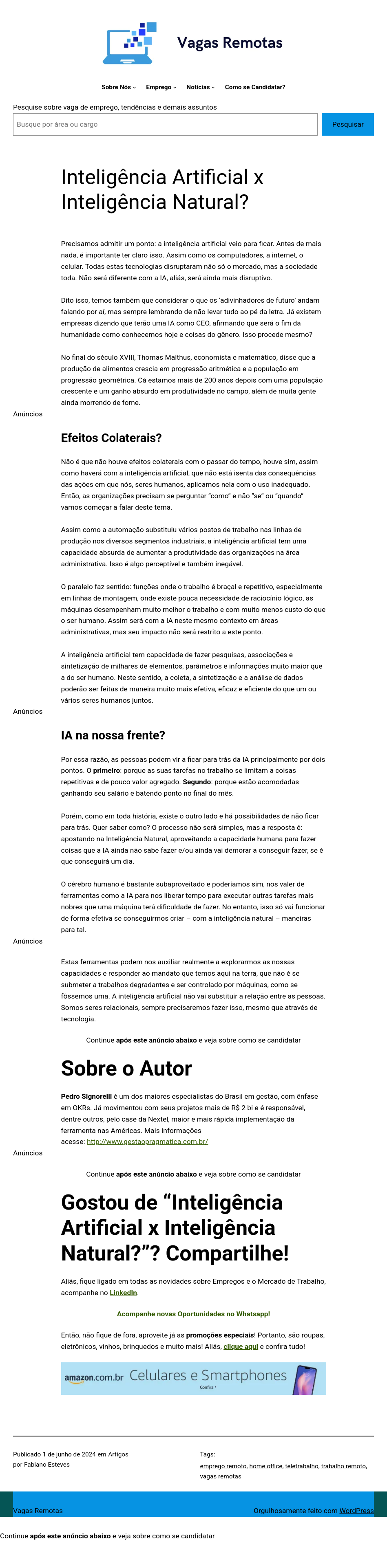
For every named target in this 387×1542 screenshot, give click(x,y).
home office (265, 1466)
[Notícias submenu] (213, 87)
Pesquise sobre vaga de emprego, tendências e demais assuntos (115, 107)
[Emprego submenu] (175, 87)
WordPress (356, 1511)
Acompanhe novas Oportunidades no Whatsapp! (193, 1314)
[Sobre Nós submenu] (134, 87)
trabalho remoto (343, 1466)
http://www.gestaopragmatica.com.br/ (147, 1141)
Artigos (118, 1454)
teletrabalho (301, 1466)
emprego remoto (223, 1466)
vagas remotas (220, 1476)
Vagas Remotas (38, 1511)
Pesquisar (348, 124)
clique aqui (240, 1346)
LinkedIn (123, 1293)
